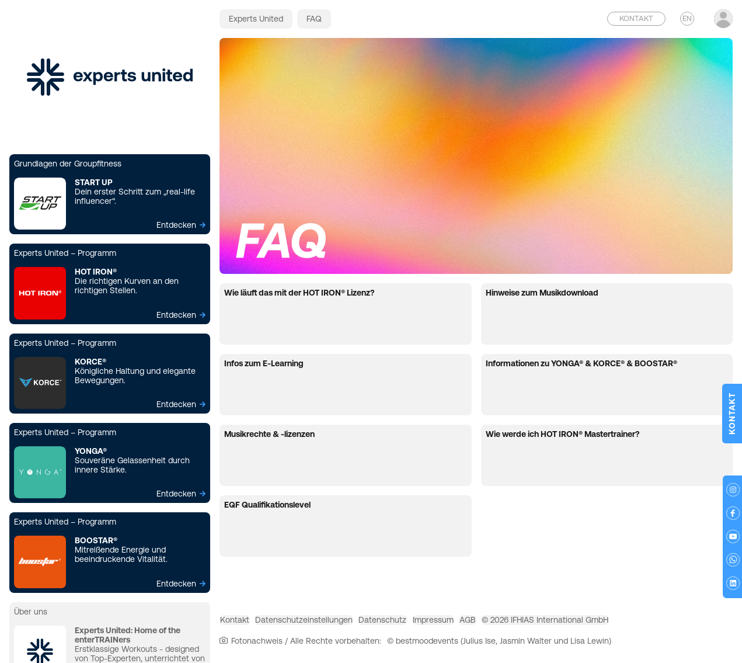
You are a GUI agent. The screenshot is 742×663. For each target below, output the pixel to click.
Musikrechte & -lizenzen (269, 434)
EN (687, 18)
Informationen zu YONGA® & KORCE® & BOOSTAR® (581, 363)
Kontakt (243, 624)
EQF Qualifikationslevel (267, 504)
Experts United (256, 18)
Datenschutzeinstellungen (330, 624)
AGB (546, 624)
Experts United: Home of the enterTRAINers (127, 635)
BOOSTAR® (96, 540)
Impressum (493, 624)
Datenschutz (426, 624)
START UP (94, 182)
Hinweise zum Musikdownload (542, 292)
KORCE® (90, 361)
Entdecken (176, 225)
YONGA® (91, 451)
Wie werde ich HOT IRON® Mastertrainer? (562, 434)
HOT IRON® (96, 271)
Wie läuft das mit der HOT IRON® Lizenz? (299, 292)
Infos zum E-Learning (264, 363)
